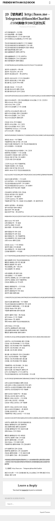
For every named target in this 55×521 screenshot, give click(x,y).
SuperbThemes (45, 512)
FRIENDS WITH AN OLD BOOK (19, 2)
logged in (25, 490)
